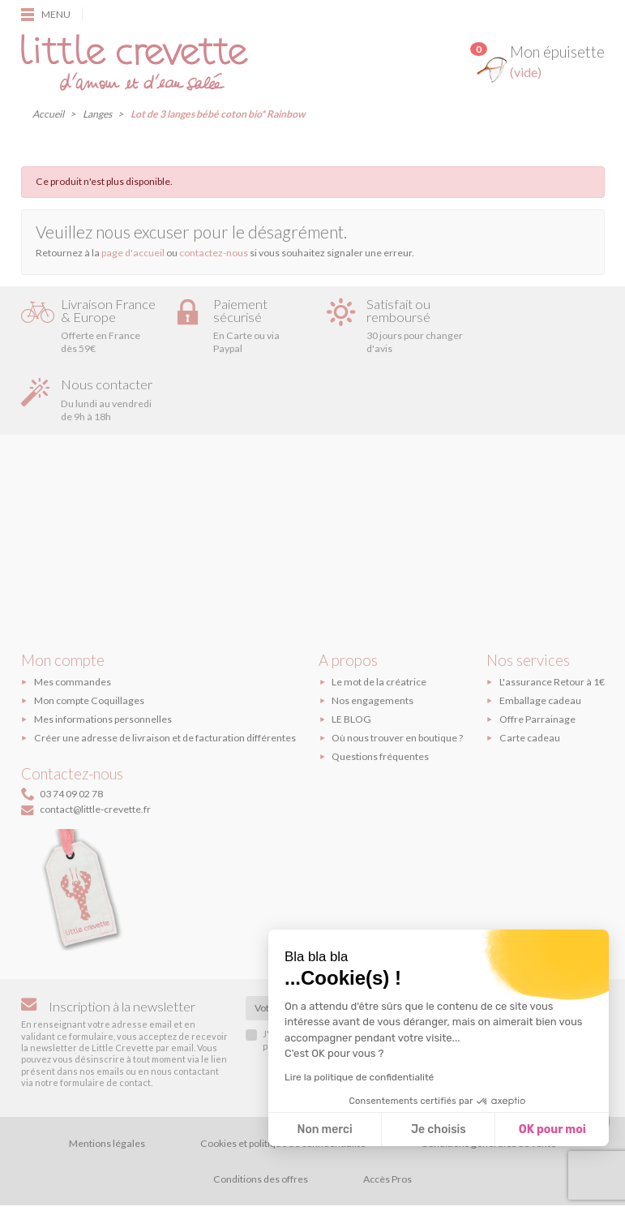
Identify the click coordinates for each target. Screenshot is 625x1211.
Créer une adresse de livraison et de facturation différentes (165, 683)
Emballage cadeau (540, 646)
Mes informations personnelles (103, 665)
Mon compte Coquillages (89, 646)
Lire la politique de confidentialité (359, 1077)
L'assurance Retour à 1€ (552, 627)
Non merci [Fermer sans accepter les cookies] (324, 1129)
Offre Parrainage (537, 665)
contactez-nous (213, 253)
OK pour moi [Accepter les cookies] (552, 1129)
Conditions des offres (260, 1125)
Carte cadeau (529, 683)
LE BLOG (351, 665)
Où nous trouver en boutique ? (397, 683)
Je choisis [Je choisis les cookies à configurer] (438, 1129)
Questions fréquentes (380, 702)
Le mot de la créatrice (379, 627)
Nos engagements (372, 646)
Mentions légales (107, 1089)
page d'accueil (133, 253)
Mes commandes (72, 627)
